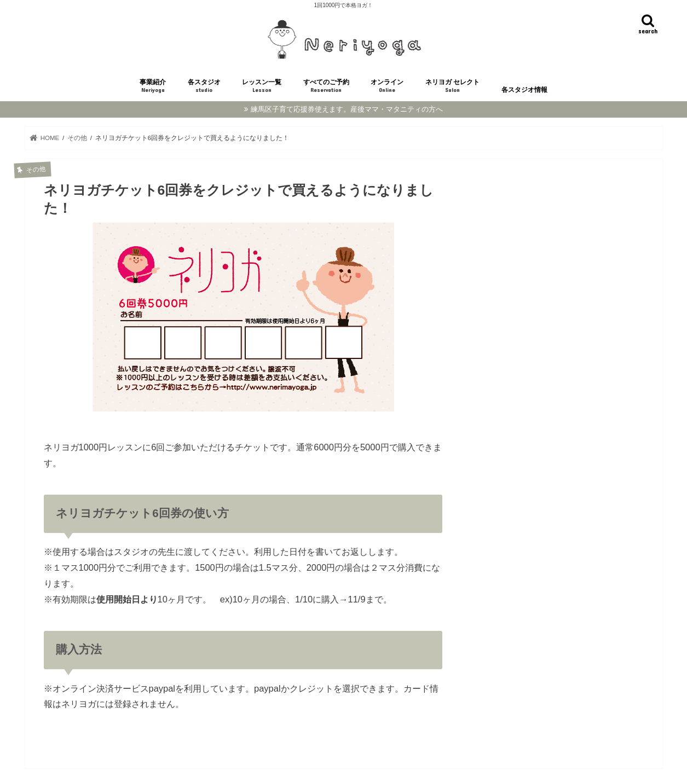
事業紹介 (153, 86)
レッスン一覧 (261, 86)
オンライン (387, 86)
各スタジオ (204, 86)
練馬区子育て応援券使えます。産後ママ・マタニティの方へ (347, 109)
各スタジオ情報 (524, 90)
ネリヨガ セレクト (452, 86)
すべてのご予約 (326, 86)
